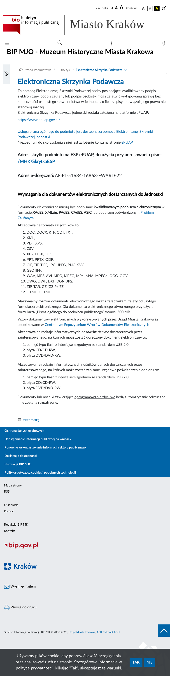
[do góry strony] (164, 630)
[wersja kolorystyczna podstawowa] (143, 8)
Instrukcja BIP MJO (18, 464)
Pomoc (9, 511)
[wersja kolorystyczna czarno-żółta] (157, 8)
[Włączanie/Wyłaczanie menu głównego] (6, 44)
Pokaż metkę (30, 420)
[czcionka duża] (122, 8)
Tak (136, 662)
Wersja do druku (20, 607)
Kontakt (9, 531)
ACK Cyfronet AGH (108, 632)
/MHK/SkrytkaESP (36, 161)
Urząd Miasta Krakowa (82, 632)
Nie (149, 662)
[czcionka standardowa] (112, 8)
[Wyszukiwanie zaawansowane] (60, 43)
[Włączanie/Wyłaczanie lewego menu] (6, 74)
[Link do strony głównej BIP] (80, 25)
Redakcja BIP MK (16, 524)
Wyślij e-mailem (20, 586)
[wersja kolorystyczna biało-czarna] (150, 8)
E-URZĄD (63, 70)
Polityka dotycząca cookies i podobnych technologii (40, 472)
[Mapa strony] (112, 44)
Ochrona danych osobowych (24, 430)
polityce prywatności (34, 668)
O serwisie (11, 505)
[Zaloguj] (165, 44)
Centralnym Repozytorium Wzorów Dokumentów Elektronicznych (97, 325)
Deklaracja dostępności (21, 456)
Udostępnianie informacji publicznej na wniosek (38, 439)
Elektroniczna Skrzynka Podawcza (99, 70)
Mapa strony (13, 485)
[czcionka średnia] (116, 8)
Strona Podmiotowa (37, 70)
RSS (7, 491)
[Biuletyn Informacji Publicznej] (85, 548)
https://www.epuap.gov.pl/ (39, 120)
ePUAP (127, 142)
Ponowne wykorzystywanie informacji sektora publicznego (45, 447)
